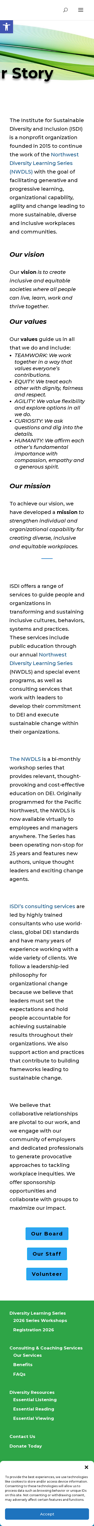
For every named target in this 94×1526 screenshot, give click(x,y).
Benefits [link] (23, 1364)
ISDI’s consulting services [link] (42, 906)
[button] (86, 1467)
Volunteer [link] (47, 1274)
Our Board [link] (47, 1234)
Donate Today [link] (26, 1446)
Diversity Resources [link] (32, 1392)
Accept (47, 1514)
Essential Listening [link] (35, 1399)
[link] (6, 26)
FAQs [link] (19, 1374)
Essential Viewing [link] (33, 1418)
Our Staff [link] (47, 1254)
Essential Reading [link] (33, 1409)
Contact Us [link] (22, 1436)
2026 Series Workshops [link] (40, 1320)
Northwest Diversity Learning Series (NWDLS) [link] (44, 163)
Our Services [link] (27, 1355)
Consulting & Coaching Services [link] (46, 1347)
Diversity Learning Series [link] (38, 1313)
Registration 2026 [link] (33, 1329)
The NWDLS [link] (25, 759)
